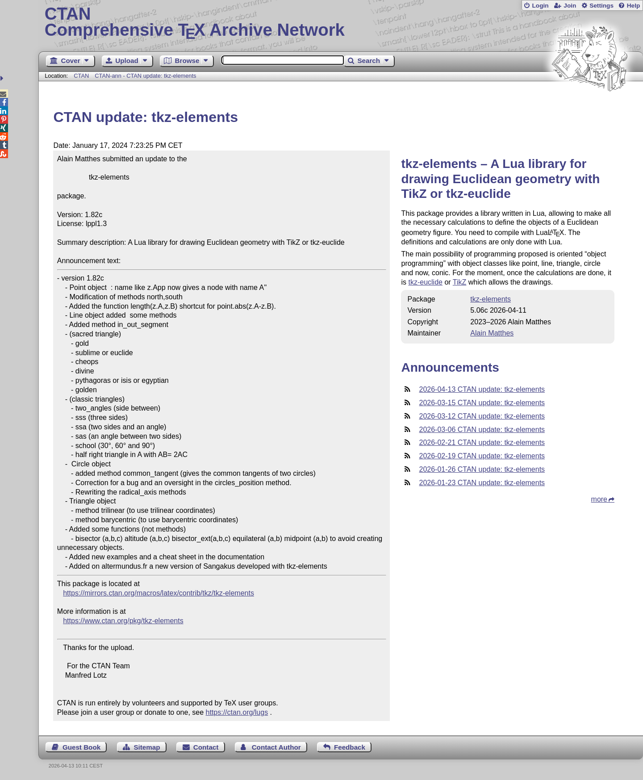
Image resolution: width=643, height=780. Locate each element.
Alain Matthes (492, 333)
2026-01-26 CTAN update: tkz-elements (482, 469)
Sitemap (147, 747)
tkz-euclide (425, 282)
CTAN (81, 75)
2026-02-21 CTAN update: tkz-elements (482, 442)
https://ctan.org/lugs (237, 712)
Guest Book (81, 747)
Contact (206, 747)
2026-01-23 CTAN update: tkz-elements (482, 482)
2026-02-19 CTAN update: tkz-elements (482, 456)
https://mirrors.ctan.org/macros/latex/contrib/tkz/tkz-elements (158, 593)
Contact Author (276, 747)
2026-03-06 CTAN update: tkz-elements (482, 429)
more (599, 499)
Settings (601, 5)
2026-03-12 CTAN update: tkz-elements (482, 416)
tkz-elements (490, 299)
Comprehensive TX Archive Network (341, 22)
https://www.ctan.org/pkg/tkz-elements (123, 621)
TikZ (460, 282)
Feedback (349, 747)
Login (540, 5)
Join (570, 5)
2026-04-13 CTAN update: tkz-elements (482, 389)
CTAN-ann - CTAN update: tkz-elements (145, 75)
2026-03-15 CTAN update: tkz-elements (482, 403)
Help (633, 5)
